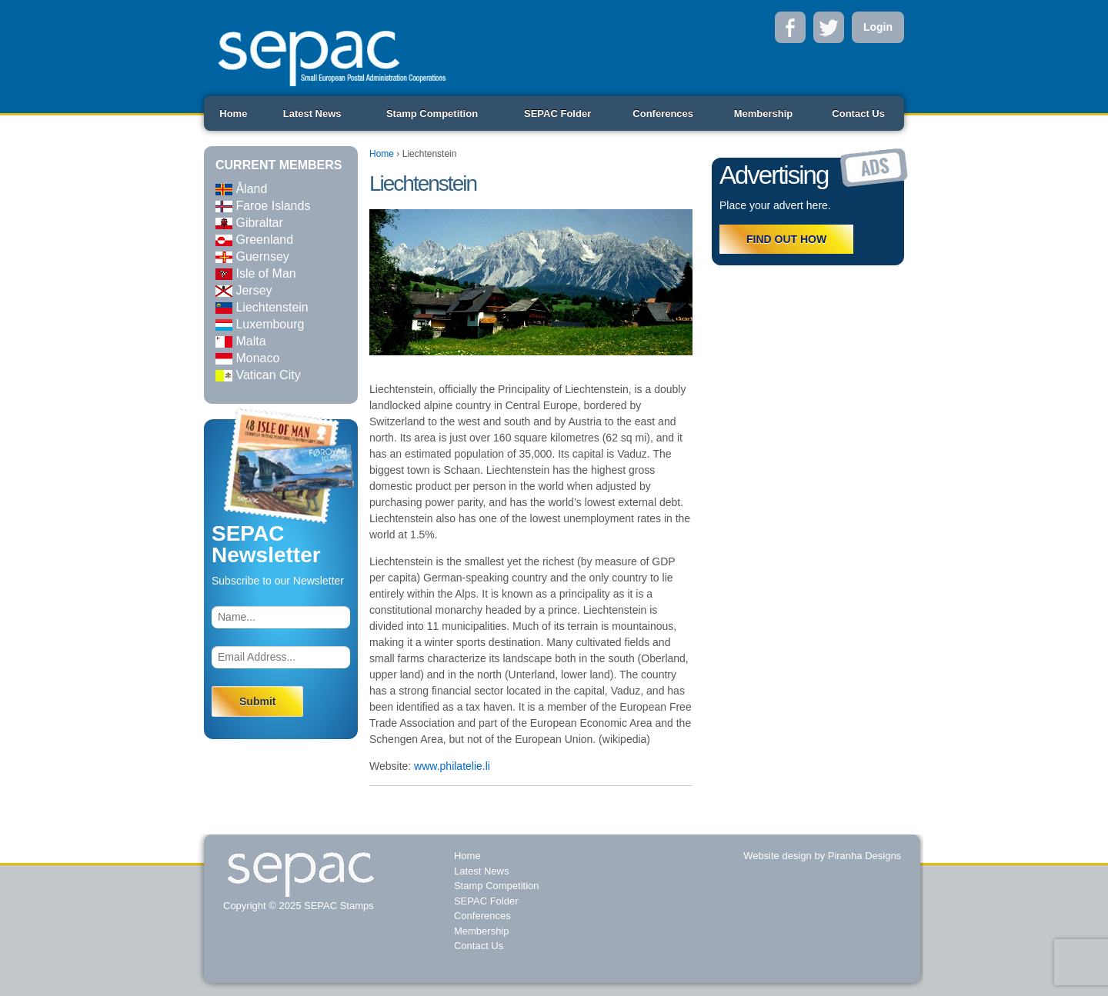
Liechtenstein (262, 307)
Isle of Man (255, 273)
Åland (241, 188)
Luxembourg (259, 324)
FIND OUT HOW (786, 239)
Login (878, 27)
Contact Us (858, 113)
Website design (777, 855)
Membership (763, 113)
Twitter (828, 27)
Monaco (247, 358)
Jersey (243, 290)
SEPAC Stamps (337, 905)
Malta (240, 341)
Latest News (312, 113)
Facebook (790, 27)
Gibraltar (249, 222)
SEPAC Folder (557, 113)
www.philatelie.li (452, 766)
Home (233, 113)
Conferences (662, 113)
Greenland (254, 239)
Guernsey (252, 256)
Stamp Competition (432, 113)
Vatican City (258, 374)
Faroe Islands (262, 205)
